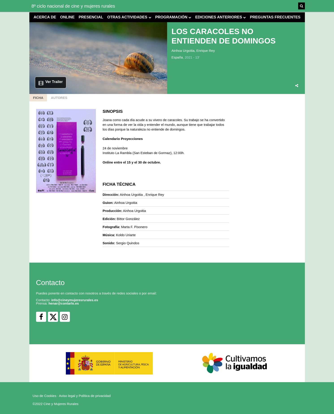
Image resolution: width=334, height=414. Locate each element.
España (177, 57)
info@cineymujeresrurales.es (74, 300)
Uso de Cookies (44, 396)
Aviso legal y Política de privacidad (85, 396)
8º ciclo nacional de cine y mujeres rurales (73, 6)
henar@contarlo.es (63, 303)
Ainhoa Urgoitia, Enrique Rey (193, 50)
